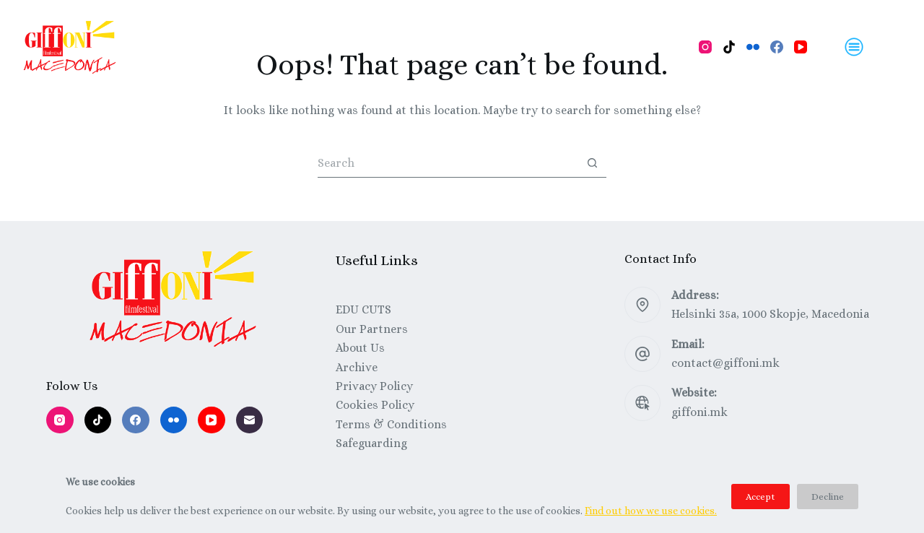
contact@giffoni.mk (725, 363)
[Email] (249, 420)
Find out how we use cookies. (651, 510)
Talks (432, 46)
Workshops (358, 46)
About (488, 46)
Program (218, 46)
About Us (360, 348)
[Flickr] (752, 46)
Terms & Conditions (391, 424)
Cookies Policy (375, 405)
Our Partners (372, 329)
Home (151, 46)
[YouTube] (800, 46)
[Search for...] (448, 163)
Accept (760, 496)
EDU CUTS (363, 309)
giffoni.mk (699, 412)
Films (284, 46)
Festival (552, 46)
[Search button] (592, 163)
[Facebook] (776, 46)
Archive (357, 367)
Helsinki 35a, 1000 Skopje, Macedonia (770, 314)
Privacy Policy (374, 386)
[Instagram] (705, 46)
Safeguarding (371, 443)
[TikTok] (729, 46)
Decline (827, 496)
